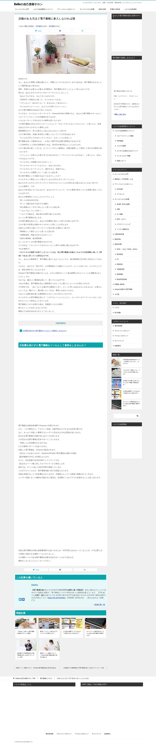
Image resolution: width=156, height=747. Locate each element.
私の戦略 (118, 312)
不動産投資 (120, 269)
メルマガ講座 (121, 146)
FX (118, 259)
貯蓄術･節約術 (115, 9)
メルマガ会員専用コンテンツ (124, 131)
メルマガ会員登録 (130, 9)
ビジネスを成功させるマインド (127, 151)
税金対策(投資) (122, 279)
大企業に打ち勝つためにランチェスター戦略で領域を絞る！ (131, 382)
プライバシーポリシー (122, 331)
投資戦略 (120, 274)
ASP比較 (120, 189)
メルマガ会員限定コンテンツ (43, 9)
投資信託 (120, 264)
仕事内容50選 (119, 234)
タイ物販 (120, 214)
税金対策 (118, 239)
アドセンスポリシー (121, 336)
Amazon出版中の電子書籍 (123, 289)
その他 (117, 294)
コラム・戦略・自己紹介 (26, 26)
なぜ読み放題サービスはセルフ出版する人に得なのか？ (72, 632)
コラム (117, 307)
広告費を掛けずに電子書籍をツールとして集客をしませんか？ (45, 331)
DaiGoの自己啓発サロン (31, 3)
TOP (25, 678)
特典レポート (121, 161)
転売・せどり (121, 219)
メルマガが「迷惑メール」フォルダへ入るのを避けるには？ (131, 372)
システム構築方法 (123, 229)
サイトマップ (119, 341)
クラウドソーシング (123, 224)
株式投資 (120, 254)
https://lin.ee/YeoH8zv (57, 598)
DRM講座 (120, 141)
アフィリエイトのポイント (66, 9)
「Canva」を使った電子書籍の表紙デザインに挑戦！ (25, 632)
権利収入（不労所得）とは (124, 179)
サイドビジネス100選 (87, 9)
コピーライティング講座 (125, 136)
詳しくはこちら (120, 114)
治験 (118, 209)
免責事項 (118, 346)
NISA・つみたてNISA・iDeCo (127, 249)
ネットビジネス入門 (22, 9)
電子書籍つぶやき (41, 26)
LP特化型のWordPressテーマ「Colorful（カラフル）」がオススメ (131, 361)
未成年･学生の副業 (123, 204)
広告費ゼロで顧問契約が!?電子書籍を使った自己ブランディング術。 (25, 655)
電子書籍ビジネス (54, 26)
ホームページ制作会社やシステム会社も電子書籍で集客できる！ (95, 633)
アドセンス (120, 194)
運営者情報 (118, 326)
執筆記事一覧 (99, 605)
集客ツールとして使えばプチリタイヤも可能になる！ (49, 632)
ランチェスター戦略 (123, 156)
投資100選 (102, 9)
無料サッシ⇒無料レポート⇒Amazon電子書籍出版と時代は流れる (48, 655)
